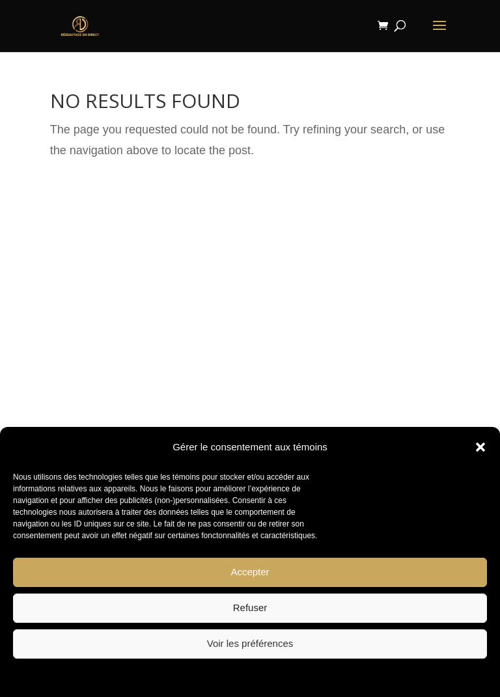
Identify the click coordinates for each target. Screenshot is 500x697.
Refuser (250, 607)
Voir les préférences (250, 643)
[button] (480, 447)
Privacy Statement (284, 676)
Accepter (249, 571)
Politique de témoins (211, 676)
